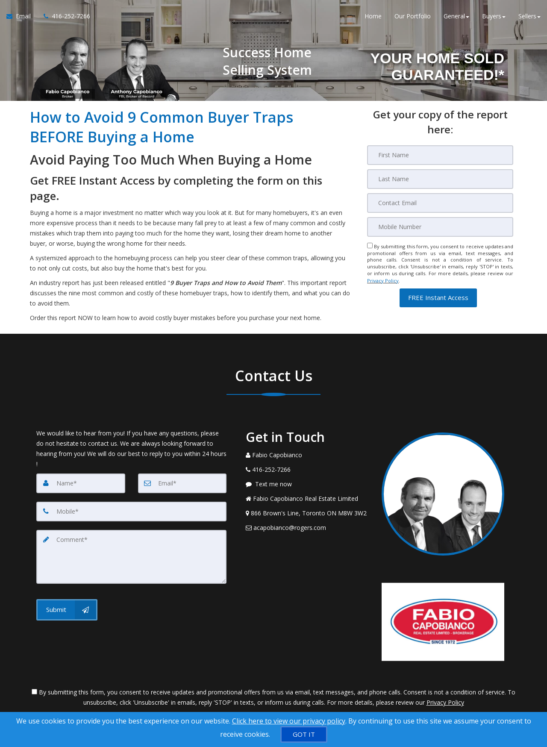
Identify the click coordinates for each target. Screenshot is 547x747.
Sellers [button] (529, 17)
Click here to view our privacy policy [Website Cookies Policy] (288, 721)
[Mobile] (440, 227)
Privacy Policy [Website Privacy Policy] (383, 280)
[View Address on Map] (307, 513)
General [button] (456, 17)
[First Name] (440, 155)
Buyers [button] (494, 17)
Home (373, 17)
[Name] (80, 483)
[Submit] (66, 610)
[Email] (440, 203)
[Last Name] (440, 179)
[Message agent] (307, 484)
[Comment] (131, 557)
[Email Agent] (21, 17)
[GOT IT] (303, 734)
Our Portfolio (412, 17)
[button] (438, 297)
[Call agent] (63, 17)
